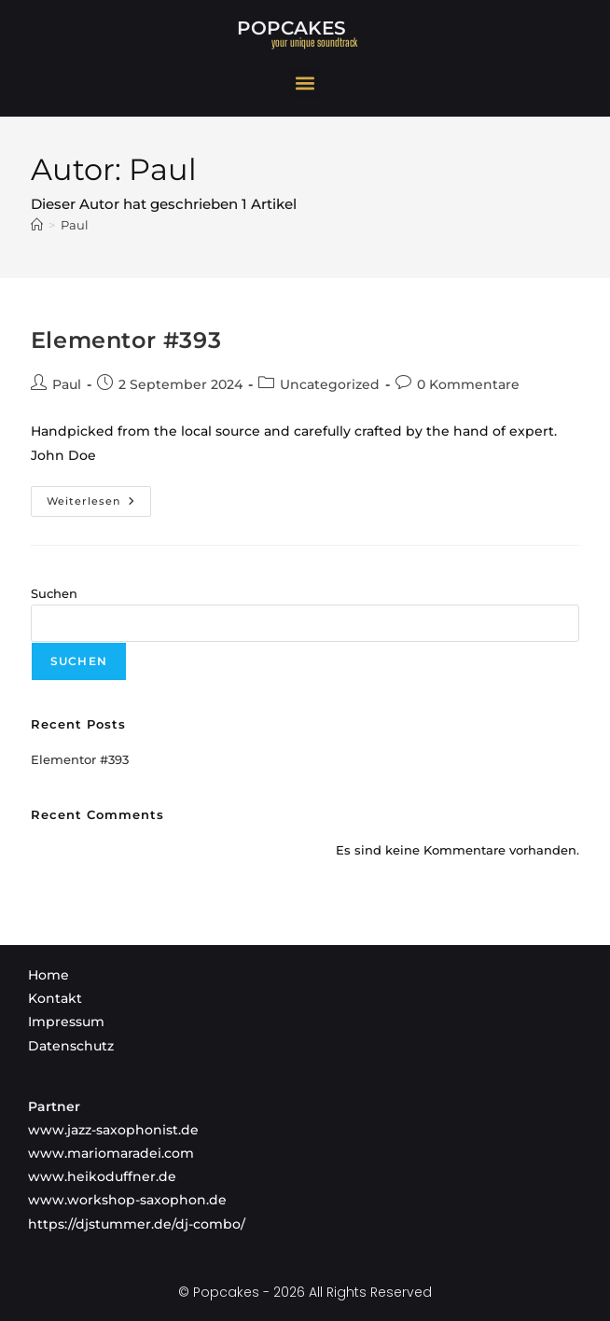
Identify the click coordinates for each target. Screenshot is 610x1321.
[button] (305, 82)
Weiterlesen (99, 497)
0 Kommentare (468, 384)
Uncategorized (330, 384)
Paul (75, 224)
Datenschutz (71, 1045)
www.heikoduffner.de (102, 1176)
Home (48, 974)
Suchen (54, 593)
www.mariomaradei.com (111, 1153)
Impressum (66, 1021)
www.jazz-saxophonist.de (113, 1129)
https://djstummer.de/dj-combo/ (136, 1224)
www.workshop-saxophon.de (127, 1199)
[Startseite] (37, 224)
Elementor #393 (126, 340)
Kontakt (55, 998)
